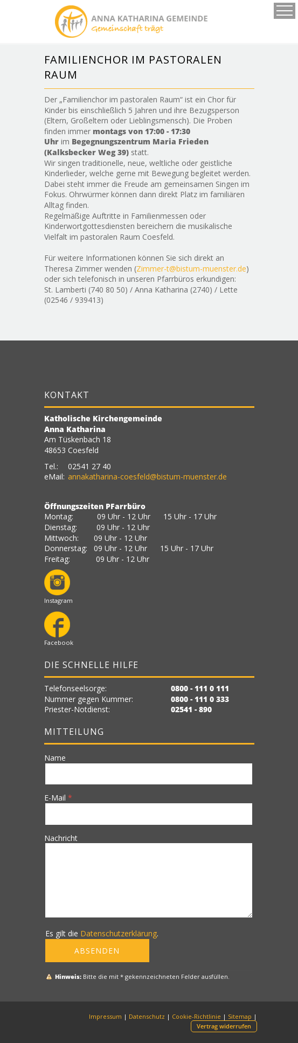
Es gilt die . (101, 933)
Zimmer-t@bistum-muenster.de (191, 268)
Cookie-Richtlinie (196, 1016)
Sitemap (240, 1016)
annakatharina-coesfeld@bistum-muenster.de (147, 476)
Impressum (105, 1016)
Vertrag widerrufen (224, 1026)
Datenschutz (147, 1016)
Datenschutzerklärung (118, 933)
